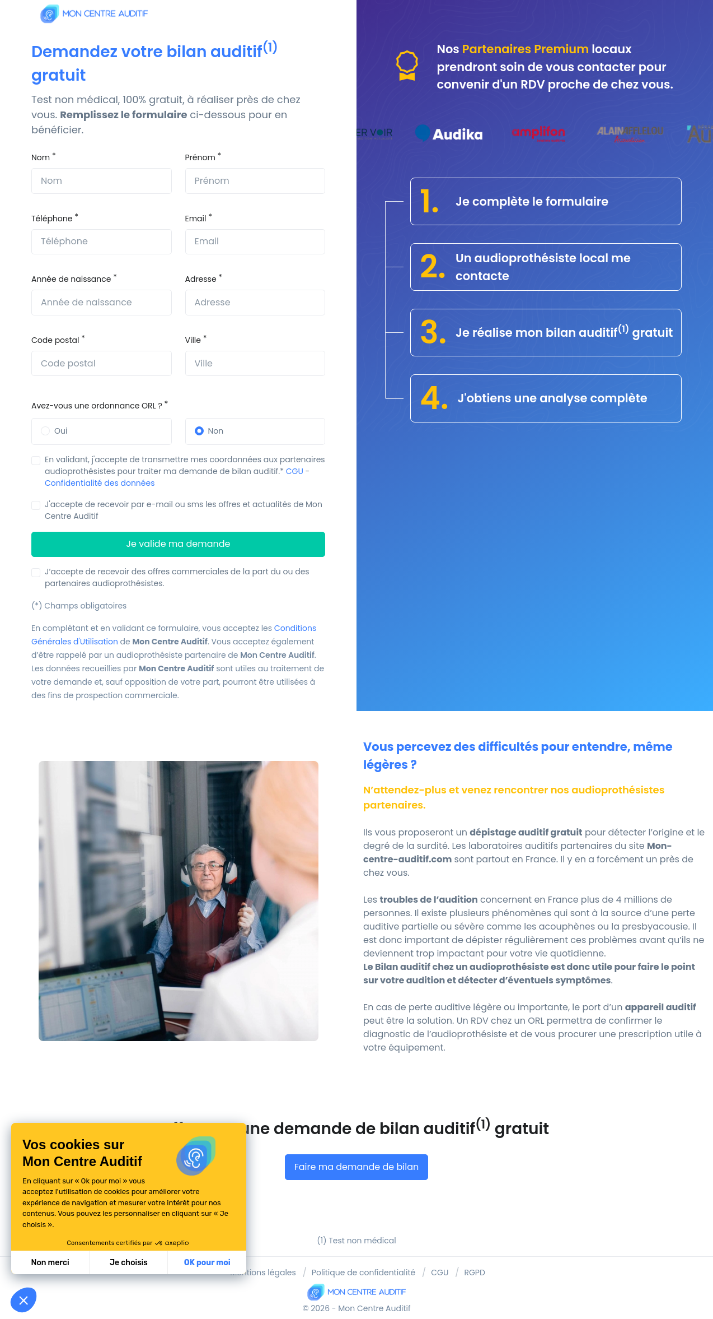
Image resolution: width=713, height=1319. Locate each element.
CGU (294, 471)
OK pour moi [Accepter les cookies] (207, 1262)
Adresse (201, 279)
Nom (40, 157)
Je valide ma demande (178, 543)
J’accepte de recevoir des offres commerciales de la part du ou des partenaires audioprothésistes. (177, 577)
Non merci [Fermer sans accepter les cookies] (50, 1262)
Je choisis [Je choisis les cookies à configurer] (129, 1262)
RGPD (474, 1272)
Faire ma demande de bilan (356, 1166)
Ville (193, 340)
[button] (23, 1300)
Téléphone (51, 218)
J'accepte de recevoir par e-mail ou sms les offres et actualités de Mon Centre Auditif (183, 510)
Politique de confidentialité (363, 1272)
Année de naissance (71, 279)
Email (196, 218)
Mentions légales (263, 1272)
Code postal (55, 340)
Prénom (200, 157)
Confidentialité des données (100, 483)
